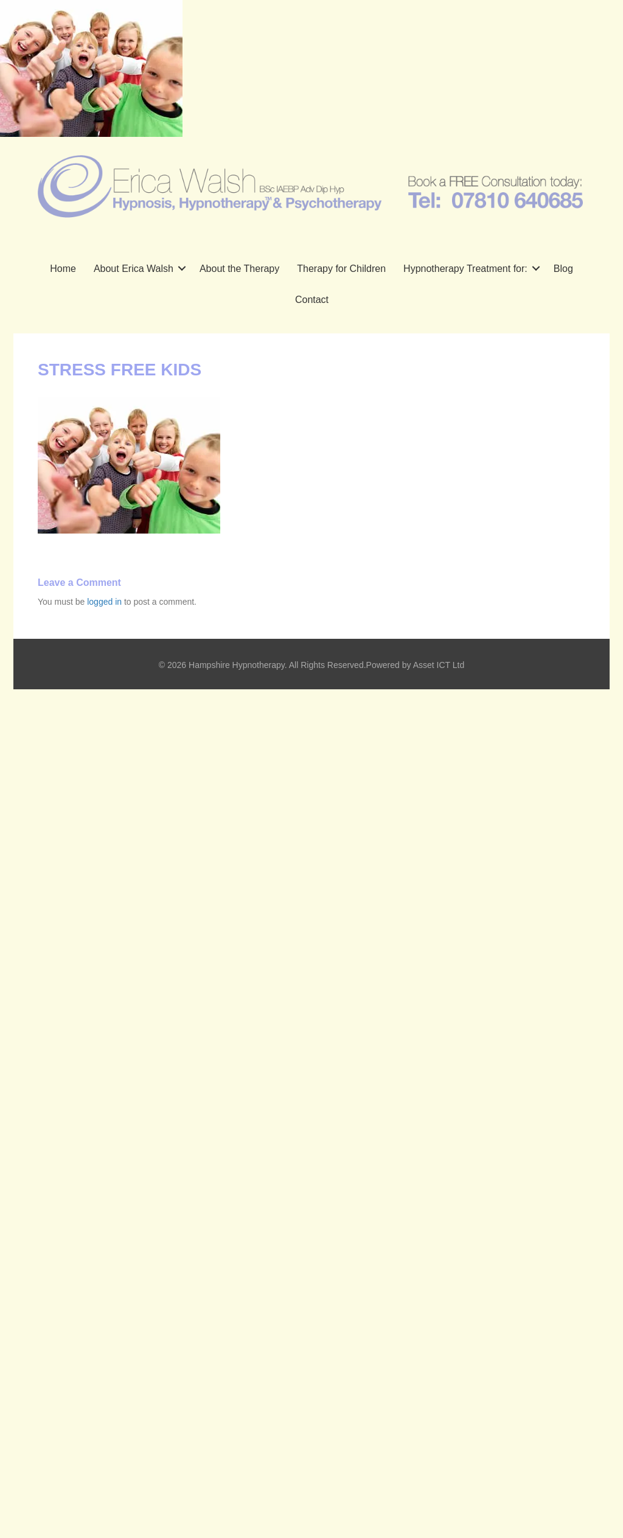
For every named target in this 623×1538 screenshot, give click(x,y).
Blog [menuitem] (563, 268)
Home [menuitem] (63, 268)
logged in (104, 602)
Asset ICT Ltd (439, 665)
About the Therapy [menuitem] (239, 268)
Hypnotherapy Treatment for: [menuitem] (465, 268)
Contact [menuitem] (312, 299)
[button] (181, 268)
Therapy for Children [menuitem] (341, 268)
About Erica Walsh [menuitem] (133, 268)
